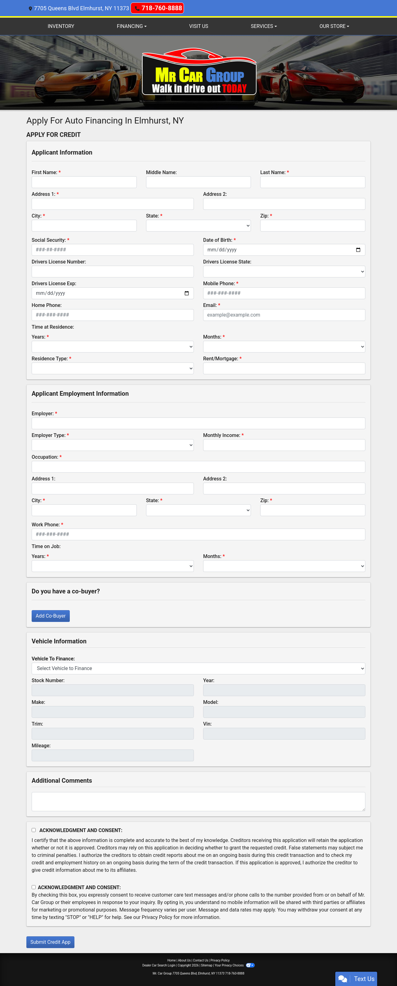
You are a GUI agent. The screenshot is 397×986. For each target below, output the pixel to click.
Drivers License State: (227, 262)
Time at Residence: (53, 327)
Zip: (264, 216)
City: (37, 216)
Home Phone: (47, 305)
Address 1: (43, 194)
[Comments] (198, 801)
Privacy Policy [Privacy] (220, 960)
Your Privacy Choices (235, 965)
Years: (39, 337)
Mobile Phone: (219, 283)
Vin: (207, 724)
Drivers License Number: (59, 262)
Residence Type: (50, 359)
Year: (208, 680)
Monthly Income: (221, 435)
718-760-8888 (162, 8)
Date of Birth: (217, 240)
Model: (210, 702)
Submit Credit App (50, 942)
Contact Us (200, 960)
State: (152, 216)
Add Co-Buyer (51, 616)
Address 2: (215, 194)
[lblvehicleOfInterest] (198, 668)
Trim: (37, 724)
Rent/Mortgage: (220, 359)
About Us (184, 960)
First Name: (44, 172)
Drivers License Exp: (54, 283)
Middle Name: (161, 172)
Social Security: (49, 240)
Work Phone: (46, 525)
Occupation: (45, 457)
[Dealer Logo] (198, 72)
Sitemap (206, 965)
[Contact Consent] (34, 887)
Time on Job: (46, 546)
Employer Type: (48, 435)
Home (171, 960)
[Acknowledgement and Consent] (34, 830)
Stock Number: (48, 680)
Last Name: (273, 172)
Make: (38, 702)
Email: (210, 305)
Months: (212, 337)
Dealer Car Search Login (159, 965)
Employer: (43, 413)
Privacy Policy (157, 917)
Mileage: (41, 746)
